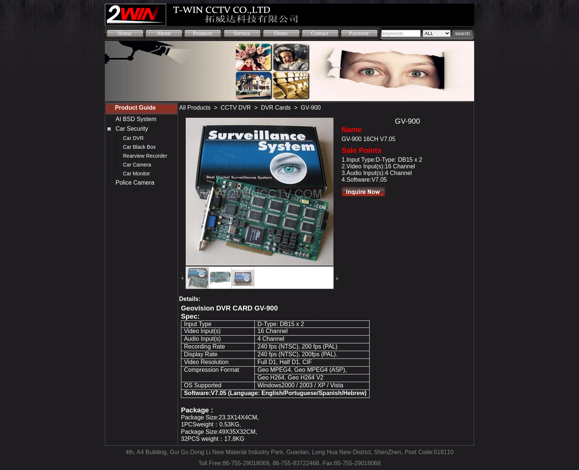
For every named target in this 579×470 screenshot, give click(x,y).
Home (124, 33)
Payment (359, 33)
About (164, 33)
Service (241, 33)
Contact (319, 33)
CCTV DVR (236, 107)
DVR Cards (276, 107)
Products (202, 33)
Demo (281, 33)
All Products (194, 107)
